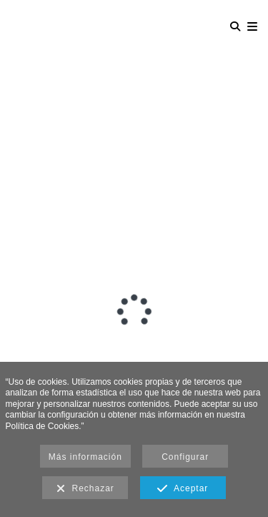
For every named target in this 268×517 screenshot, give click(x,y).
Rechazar (85, 489)
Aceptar (182, 489)
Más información (85, 457)
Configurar (185, 457)
